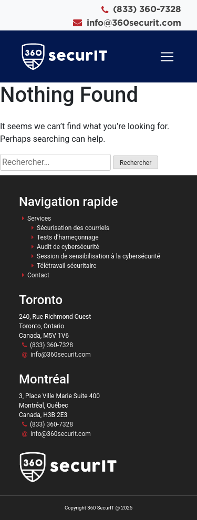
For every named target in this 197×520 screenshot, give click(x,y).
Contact (38, 275)
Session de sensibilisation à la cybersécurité (98, 256)
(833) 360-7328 (147, 9)
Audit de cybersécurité (68, 247)
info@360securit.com (134, 22)
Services (39, 218)
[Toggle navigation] (167, 57)
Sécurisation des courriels (73, 228)
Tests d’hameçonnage (68, 237)
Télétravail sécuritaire (67, 265)
